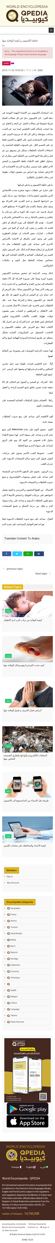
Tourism (12, 927)
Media (11, 940)
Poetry (11, 914)
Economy (13, 971)
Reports (12, 952)
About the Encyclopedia (13, 1227)
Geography (13, 908)
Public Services (15, 1022)
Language (13, 1009)
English (31, 1167)
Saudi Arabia (14, 933)
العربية (44, 1167)
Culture (12, 1003)
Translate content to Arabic (22, 538)
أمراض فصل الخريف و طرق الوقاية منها (22, 710)
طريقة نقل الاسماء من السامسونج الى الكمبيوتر (26, 800)
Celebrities (13, 965)
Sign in (10, 876)
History (12, 921)
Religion (12, 996)
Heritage (12, 959)
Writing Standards (37, 1224)
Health (11, 990)
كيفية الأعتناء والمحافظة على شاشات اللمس (25, 845)
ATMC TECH (27, 1240)
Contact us (33, 1227)
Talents (12, 1015)
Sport (11, 946)
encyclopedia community (14, 1224)
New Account (13, 883)
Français (17, 1167)
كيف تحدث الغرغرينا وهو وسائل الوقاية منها (24, 665)
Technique (13, 977)
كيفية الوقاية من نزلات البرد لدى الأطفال (23, 620)
